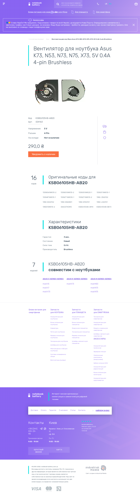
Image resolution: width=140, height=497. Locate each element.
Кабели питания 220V (101, 363)
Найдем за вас (102, 411)
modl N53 (94, 284)
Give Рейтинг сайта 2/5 (84, 421)
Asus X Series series (53, 279)
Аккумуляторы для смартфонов (100, 323)
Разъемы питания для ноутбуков (57, 336)
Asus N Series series (101, 279)
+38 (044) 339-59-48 (32, 431)
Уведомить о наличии (43, 154)
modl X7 (46, 288)
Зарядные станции (100, 351)
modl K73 (70, 284)
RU (110, 4)
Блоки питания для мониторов (100, 373)
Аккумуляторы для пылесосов (100, 347)
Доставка (34, 410)
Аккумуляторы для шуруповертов (100, 379)
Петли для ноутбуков (57, 332)
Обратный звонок (38, 451)
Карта (59, 450)
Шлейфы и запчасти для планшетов (80, 342)
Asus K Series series (77, 279)
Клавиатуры (54, 328)
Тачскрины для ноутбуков (59, 341)
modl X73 (46, 292)
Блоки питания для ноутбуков (56, 323)
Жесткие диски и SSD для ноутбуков (58, 349)
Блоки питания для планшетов (78, 323)
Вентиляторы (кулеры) (58, 360)
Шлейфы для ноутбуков (58, 345)
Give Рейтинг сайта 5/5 (91, 421)
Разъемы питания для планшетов (79, 336)
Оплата (43, 410)
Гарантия (52, 410)
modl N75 (94, 292)
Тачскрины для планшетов (81, 332)
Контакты (81, 410)
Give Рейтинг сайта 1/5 (82, 421)
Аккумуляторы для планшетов (78, 318)
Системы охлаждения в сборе (58, 355)
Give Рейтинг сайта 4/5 (89, 421)
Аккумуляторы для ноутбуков (56, 318)
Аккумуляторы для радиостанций (100, 368)
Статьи (73, 410)
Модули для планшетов (80, 328)
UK (106, 4)
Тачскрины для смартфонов (99, 318)
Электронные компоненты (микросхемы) (98, 357)
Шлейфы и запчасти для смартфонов (101, 335)
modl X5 (46, 284)
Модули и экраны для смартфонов (101, 329)
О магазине (63, 410)
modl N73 (94, 288)
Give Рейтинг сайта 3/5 (86, 421)
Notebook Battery (36, 395)
